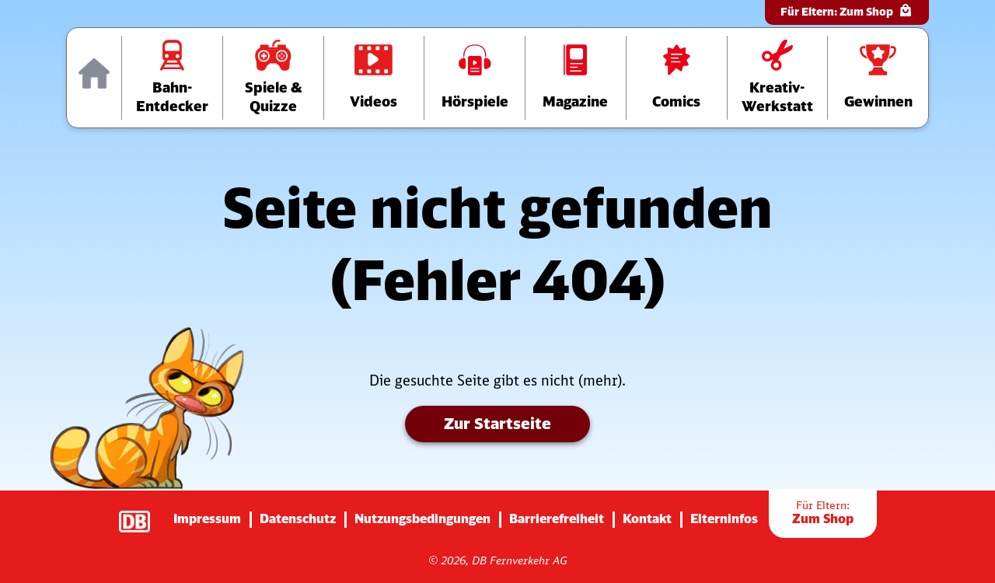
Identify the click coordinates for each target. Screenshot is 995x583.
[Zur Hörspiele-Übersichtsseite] (474, 78)
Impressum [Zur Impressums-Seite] (207, 518)
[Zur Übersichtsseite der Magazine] (575, 78)
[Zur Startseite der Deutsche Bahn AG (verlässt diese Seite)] (142, 514)
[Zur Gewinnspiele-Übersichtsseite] (878, 78)
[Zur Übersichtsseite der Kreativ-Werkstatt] (778, 78)
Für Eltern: (846, 10)
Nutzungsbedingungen (422, 518)
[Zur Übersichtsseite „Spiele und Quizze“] (273, 78)
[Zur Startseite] (94, 78)
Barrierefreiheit (556, 518)
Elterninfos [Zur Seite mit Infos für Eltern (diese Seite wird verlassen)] (724, 518)
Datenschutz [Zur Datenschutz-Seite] (298, 518)
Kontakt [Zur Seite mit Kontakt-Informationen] (647, 518)
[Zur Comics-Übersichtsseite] (677, 78)
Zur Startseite (497, 423)
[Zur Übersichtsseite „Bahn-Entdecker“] (172, 78)
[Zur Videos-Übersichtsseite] (374, 78)
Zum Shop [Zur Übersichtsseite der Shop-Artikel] (823, 512)
